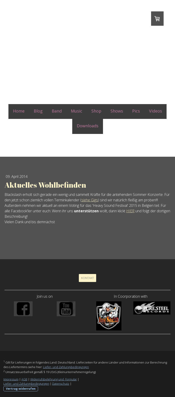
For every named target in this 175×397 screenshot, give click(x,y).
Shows (117, 111)
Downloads (87, 125)
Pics (136, 111)
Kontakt (87, 278)
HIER (130, 210)
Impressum (10, 379)
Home (19, 111)
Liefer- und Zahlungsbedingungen (66, 367)
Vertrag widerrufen (21, 389)
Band (57, 111)
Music (76, 111)
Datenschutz (60, 384)
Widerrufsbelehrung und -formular (53, 379)
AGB (24, 379)
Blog (38, 111)
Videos (155, 111)
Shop (96, 111)
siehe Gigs (89, 199)
